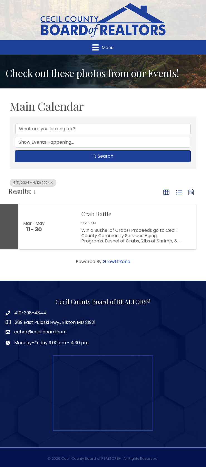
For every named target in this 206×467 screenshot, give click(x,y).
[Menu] (103, 47)
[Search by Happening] (102, 142)
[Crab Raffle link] (62, 227)
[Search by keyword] (103, 129)
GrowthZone (116, 261)
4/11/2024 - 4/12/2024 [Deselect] (33, 182)
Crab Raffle (96, 214)
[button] (166, 192)
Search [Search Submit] (103, 156)
